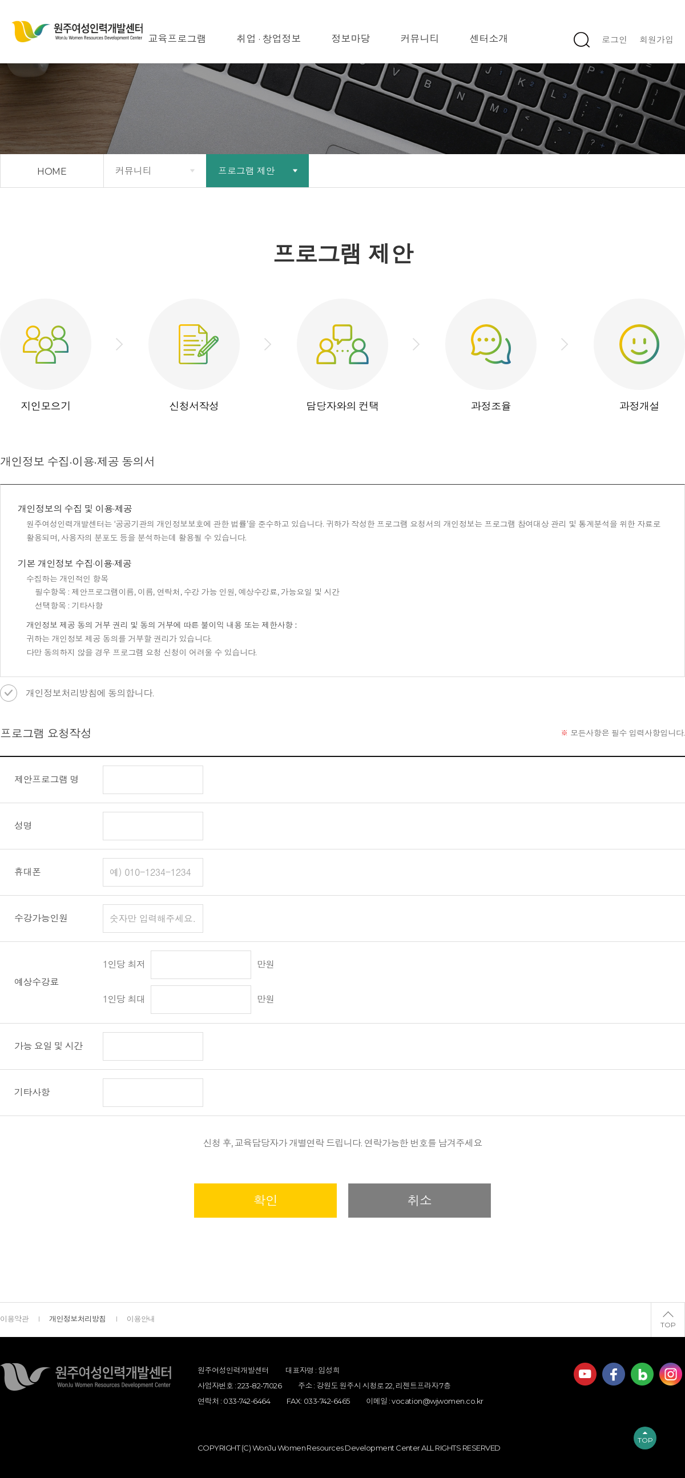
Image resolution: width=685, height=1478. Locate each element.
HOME (52, 171)
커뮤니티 (420, 39)
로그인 (614, 39)
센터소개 (489, 39)
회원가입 (656, 39)
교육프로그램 (177, 39)
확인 (265, 1201)
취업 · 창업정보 (269, 39)
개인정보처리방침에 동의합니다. (90, 693)
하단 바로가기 (0, 0)
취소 (420, 1201)
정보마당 (351, 39)
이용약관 (14, 1318)
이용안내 (141, 1318)
